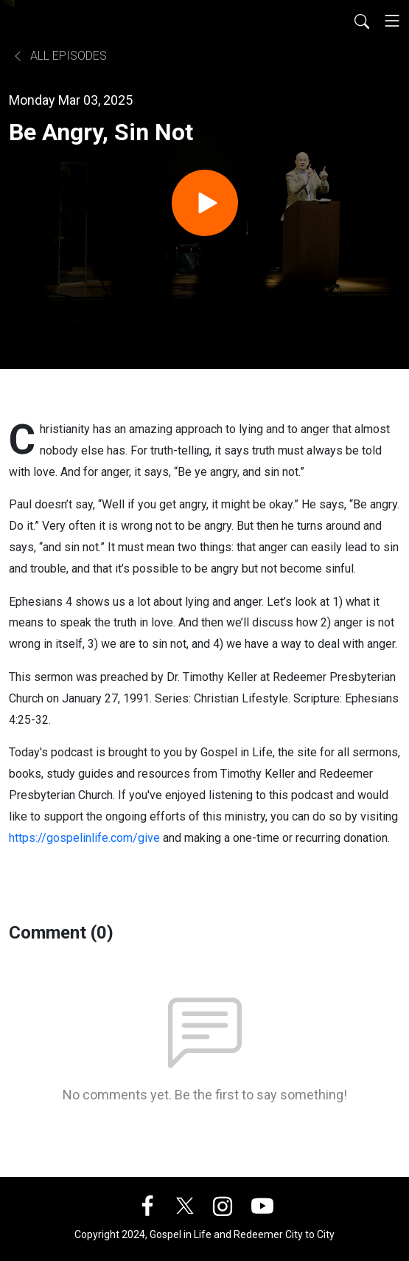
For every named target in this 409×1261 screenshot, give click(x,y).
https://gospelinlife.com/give (84, 838)
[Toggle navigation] (392, 21)
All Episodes (59, 56)
